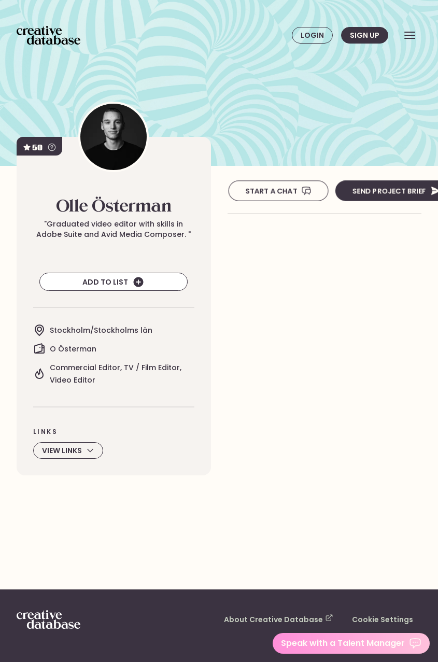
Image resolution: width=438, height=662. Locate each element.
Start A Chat (277, 191)
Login (312, 35)
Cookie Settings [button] (385, 619)
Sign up (364, 35)
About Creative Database (291, 619)
